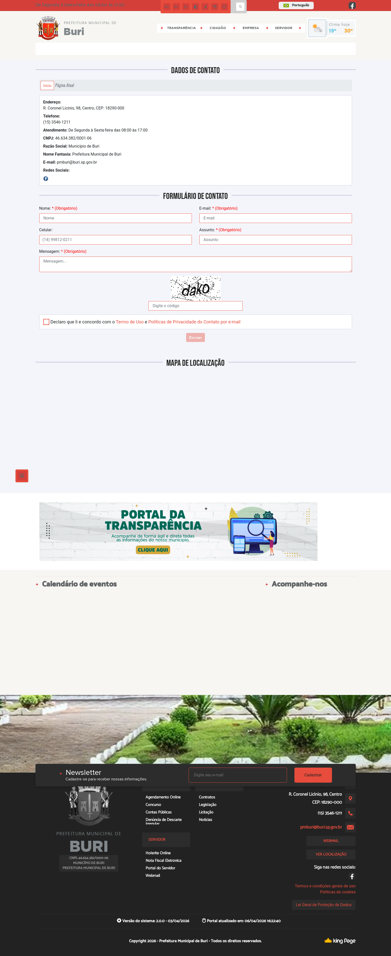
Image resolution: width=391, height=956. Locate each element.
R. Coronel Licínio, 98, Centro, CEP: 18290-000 (83, 105)
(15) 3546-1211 (57, 119)
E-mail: (218, 208)
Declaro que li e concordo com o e (146, 321)
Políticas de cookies (337, 892)
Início (47, 85)
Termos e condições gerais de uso (325, 886)
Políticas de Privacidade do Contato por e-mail (194, 321)
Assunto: (220, 229)
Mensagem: (63, 251)
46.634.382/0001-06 (67, 138)
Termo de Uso (130, 321)
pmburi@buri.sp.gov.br (70, 162)
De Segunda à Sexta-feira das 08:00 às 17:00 (95, 130)
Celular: (46, 229)
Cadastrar (313, 775)
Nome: (58, 208)
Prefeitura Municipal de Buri (82, 154)
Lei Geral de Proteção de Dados (324, 904)
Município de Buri (71, 146)
